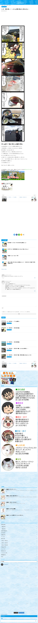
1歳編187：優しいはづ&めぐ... (11, 454)
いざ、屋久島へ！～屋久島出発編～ (13, 327)
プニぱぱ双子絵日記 (19, 3)
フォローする (21, 564)
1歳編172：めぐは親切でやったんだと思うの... (15, 467)
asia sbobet (33, 578)
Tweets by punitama (4, 566)
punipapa (32, 577)
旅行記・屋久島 (4, 269)
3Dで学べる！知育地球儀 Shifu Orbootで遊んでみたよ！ (18, 249)
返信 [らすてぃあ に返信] (34, 277)
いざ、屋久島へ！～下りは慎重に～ (13, 321)
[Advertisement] (19, 18)
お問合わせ (19, 618)
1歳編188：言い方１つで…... (11, 441)
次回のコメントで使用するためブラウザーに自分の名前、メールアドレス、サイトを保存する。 (17, 311)
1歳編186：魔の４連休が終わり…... (12, 447)
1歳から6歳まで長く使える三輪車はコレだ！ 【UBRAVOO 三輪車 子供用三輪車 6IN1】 (15, 577)
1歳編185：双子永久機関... (11, 460)
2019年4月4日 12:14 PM (8, 281)
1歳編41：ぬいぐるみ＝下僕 (13, 255)
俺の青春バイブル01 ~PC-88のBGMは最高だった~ (17, 242)
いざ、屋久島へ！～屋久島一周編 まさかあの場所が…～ (17, 348)
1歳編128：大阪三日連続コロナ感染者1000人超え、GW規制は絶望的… (13, 579)
